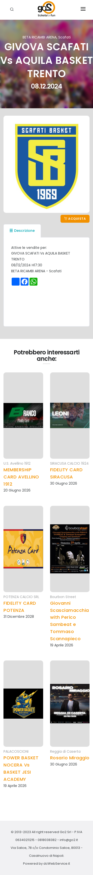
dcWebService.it (56, 863)
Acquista (75, 219)
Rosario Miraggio (70, 758)
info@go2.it (69, 840)
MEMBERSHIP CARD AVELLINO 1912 (21, 477)
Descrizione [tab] (22, 230)
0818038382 (47, 840)
